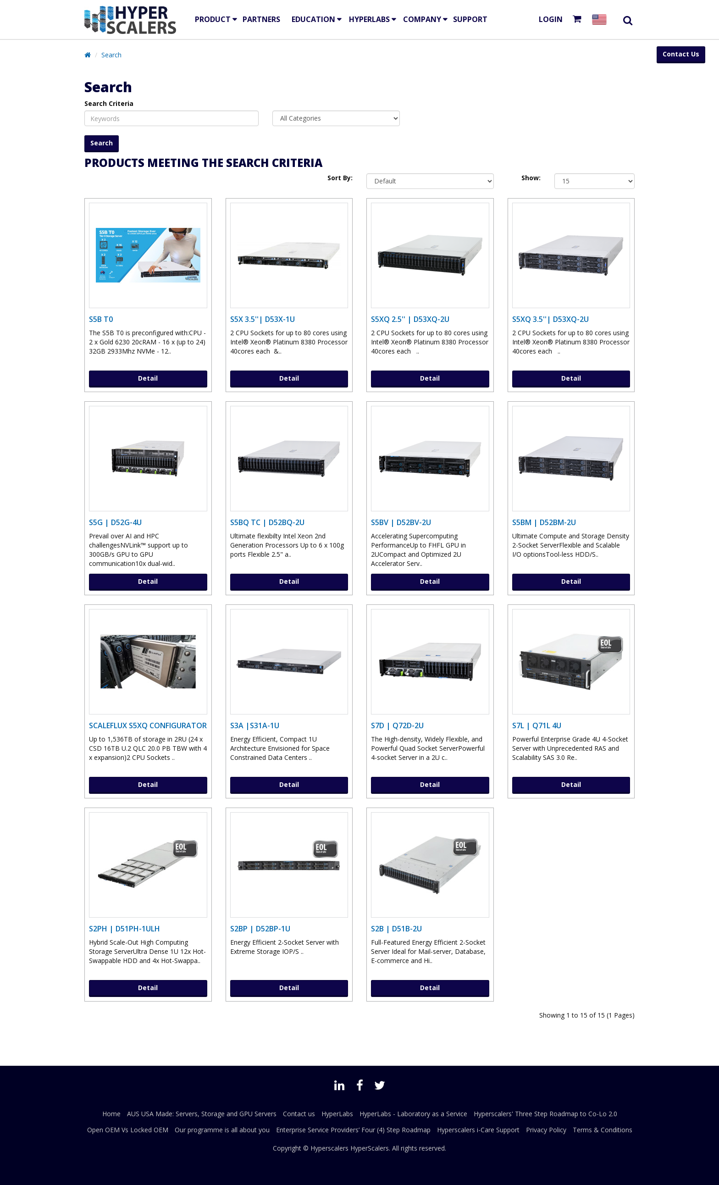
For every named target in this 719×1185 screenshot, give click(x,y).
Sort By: (340, 177)
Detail (148, 378)
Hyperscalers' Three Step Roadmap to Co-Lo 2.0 (545, 1113)
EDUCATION (313, 19)
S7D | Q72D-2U (397, 725)
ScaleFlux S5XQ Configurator (148, 725)
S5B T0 (101, 319)
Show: (531, 177)
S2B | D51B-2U (396, 929)
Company (422, 19)
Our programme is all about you (222, 1129)
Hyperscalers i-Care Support (478, 1129)
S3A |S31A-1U (254, 725)
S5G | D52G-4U (115, 522)
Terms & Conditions (602, 1129)
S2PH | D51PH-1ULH (124, 929)
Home (111, 1113)
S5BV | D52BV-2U (401, 522)
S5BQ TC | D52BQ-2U (267, 522)
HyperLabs (369, 19)
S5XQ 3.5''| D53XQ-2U (550, 319)
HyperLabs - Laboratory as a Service (413, 1113)
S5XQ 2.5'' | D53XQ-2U (410, 319)
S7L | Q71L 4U (536, 725)
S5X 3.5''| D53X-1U (262, 319)
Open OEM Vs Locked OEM (127, 1129)
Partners (261, 19)
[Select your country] (601, 19)
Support (470, 19)
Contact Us (681, 54)
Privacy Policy (546, 1129)
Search (111, 54)
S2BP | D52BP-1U (260, 929)
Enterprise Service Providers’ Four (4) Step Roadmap (353, 1129)
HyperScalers (369, 1148)
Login (551, 19)
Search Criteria (108, 103)
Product (213, 19)
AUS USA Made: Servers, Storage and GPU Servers (202, 1113)
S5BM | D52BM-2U (544, 522)
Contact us (299, 1113)
